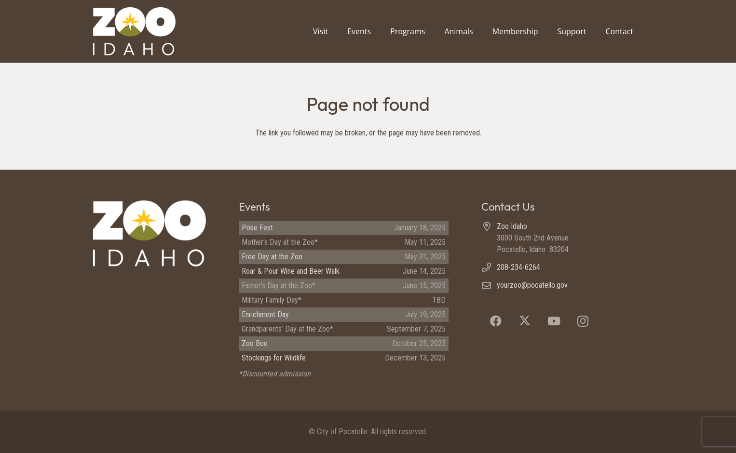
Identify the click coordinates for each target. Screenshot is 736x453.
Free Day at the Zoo (272, 256)
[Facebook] (495, 320)
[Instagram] (582, 320)
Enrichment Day (265, 314)
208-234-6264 (518, 267)
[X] (524, 320)
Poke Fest (257, 227)
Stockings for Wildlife (274, 357)
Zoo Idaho (512, 226)
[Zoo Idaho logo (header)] (134, 31)
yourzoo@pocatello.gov (532, 285)
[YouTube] (553, 320)
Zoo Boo (255, 343)
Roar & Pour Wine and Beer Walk (291, 271)
